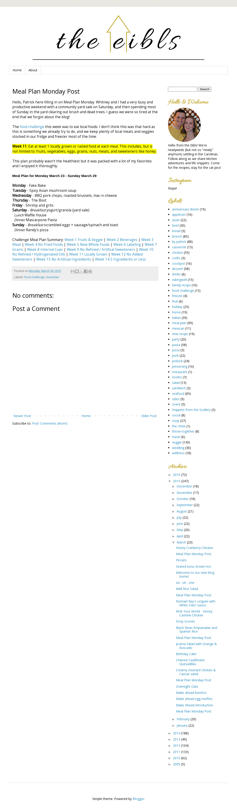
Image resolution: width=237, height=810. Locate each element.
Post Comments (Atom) (49, 423)
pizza (176, 350)
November (185, 492)
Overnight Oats (187, 686)
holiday (177, 307)
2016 (177, 474)
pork (175, 355)
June (180, 523)
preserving (179, 366)
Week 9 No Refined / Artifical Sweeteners (101, 249)
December (185, 486)
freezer (177, 296)
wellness (178, 453)
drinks (176, 274)
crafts (176, 258)
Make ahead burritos (191, 692)
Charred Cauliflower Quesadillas (190, 662)
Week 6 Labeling (127, 244)
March (182, 542)
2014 (177, 733)
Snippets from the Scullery (191, 410)
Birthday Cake (186, 654)
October (183, 499)
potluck (177, 361)
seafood (178, 393)
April (180, 536)
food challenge (32, 126)
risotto (177, 377)
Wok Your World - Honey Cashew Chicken (194, 613)
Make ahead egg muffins (194, 699)
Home (17, 70)
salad (176, 382)
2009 (177, 764)
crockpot (178, 263)
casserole (179, 247)
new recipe (180, 334)
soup (175, 420)
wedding (178, 448)
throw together (183, 431)
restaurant (179, 372)
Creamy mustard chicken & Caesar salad (196, 672)
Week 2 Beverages (122, 239)
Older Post (149, 416)
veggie (177, 442)
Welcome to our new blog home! (195, 574)
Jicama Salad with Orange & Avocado (196, 646)
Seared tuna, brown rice (193, 566)
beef (175, 225)
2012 (177, 745)
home (176, 312)
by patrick (179, 241)
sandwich (179, 388)
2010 (177, 758)
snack (176, 404)
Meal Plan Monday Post (193, 554)
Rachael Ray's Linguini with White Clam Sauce (195, 603)
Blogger (138, 799)
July (180, 517)
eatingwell (179, 279)
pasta (176, 345)
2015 (177, 481)
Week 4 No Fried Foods (44, 244)
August (182, 511)
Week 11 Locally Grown (88, 254)
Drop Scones (185, 621)
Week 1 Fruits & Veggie (83, 239)
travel (176, 437)
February (184, 719)
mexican (178, 328)
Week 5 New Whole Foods (88, 244)
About (32, 70)
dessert (177, 269)
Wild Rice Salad (187, 589)
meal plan (52, 277)
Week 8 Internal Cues (45, 249)
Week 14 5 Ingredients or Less (120, 259)
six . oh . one (185, 582)
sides (176, 399)
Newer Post (22, 416)
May (180, 530)
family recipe (181, 285)
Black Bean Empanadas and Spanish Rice (196, 629)
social (176, 415)
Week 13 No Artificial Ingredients (63, 259)
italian (176, 317)
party (176, 339)
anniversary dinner (185, 209)
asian (176, 220)
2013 (177, 739)
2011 (177, 752)
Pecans (181, 560)
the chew (178, 426)
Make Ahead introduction (194, 705)
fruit (175, 301)
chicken (177, 252)
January (182, 725)
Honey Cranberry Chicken (194, 548)
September (185, 505)
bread (176, 231)
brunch (177, 236)
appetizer (179, 214)
